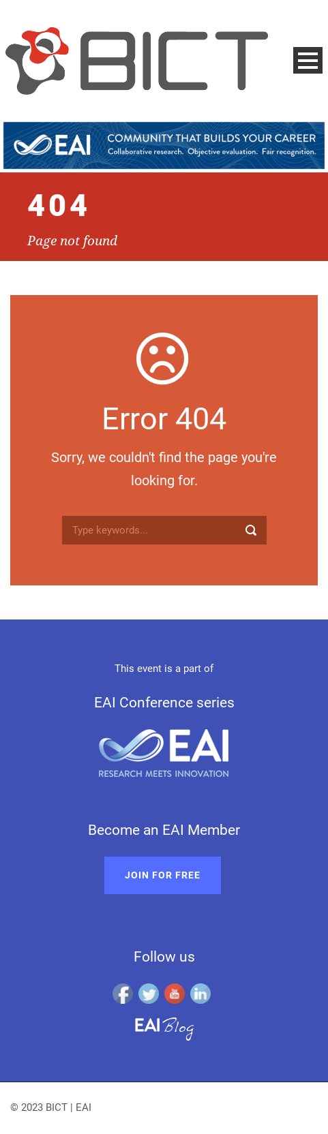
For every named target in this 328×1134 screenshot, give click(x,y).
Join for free (162, 875)
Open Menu (308, 60)
